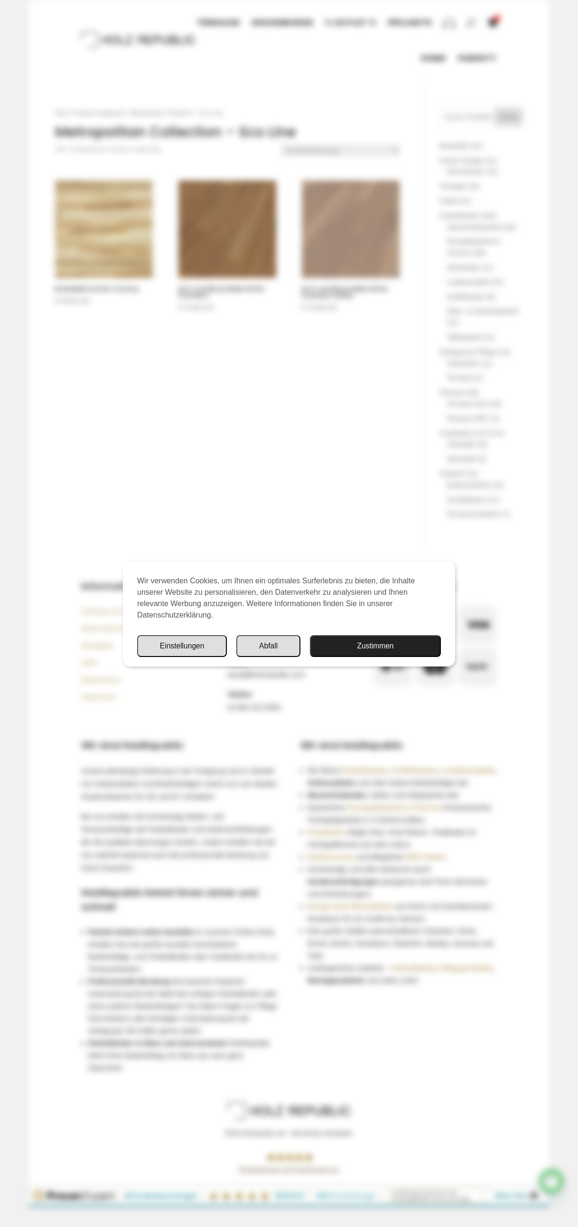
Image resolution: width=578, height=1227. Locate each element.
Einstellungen (322, 646)
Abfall (409, 646)
